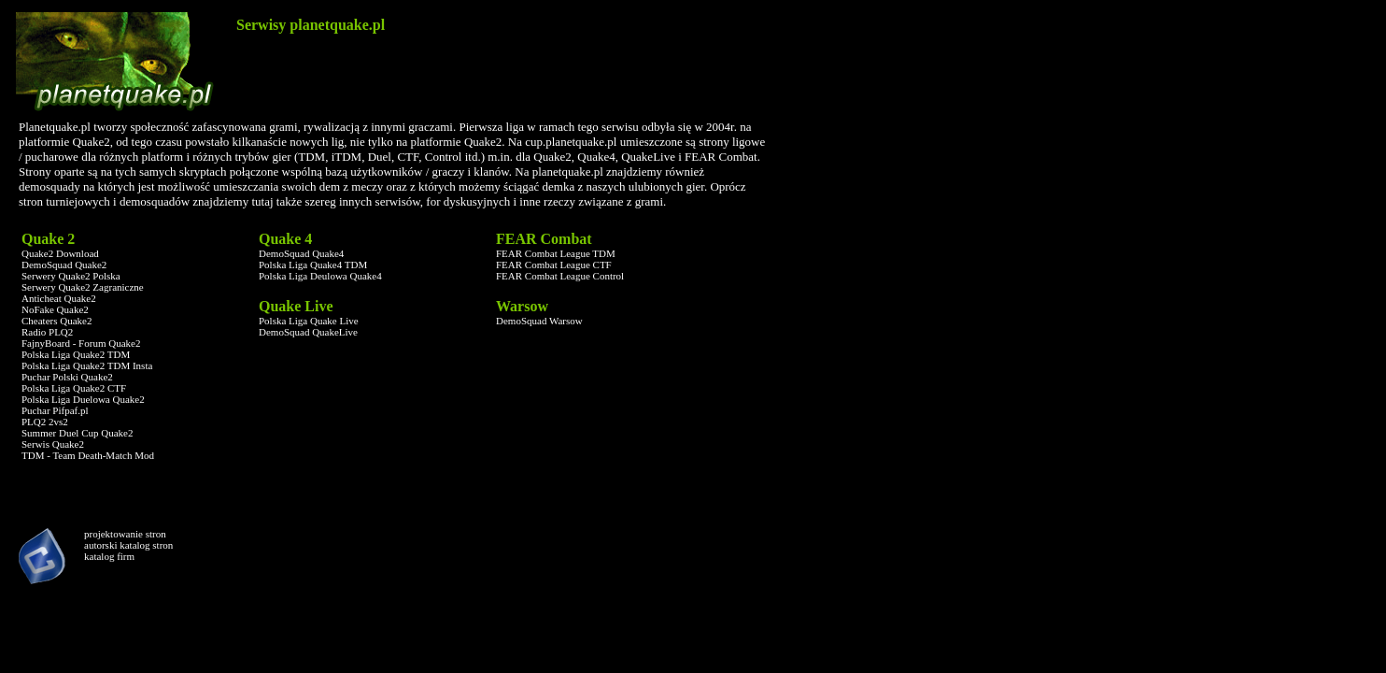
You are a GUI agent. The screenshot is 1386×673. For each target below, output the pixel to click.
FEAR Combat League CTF (554, 264)
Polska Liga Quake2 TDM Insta (86, 365)
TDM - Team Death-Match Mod (87, 455)
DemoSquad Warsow (539, 320)
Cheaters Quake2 (56, 320)
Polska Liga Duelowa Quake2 (83, 399)
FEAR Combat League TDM (555, 253)
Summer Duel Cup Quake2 (77, 432)
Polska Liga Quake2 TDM (75, 354)
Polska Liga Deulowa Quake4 (320, 275)
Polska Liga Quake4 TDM (313, 264)
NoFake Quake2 (55, 309)
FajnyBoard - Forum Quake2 (80, 343)
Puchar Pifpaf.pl (54, 410)
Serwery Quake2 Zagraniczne (82, 287)
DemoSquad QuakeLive (308, 331)
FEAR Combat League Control (560, 275)
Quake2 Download (60, 253)
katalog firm (109, 556)
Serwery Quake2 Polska (70, 275)
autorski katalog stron (128, 545)
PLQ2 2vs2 (44, 421)
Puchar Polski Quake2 (67, 376)
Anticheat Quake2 (58, 298)
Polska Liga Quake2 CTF (73, 388)
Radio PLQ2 (47, 331)
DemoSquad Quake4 (301, 253)
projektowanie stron (125, 533)
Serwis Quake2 (52, 444)
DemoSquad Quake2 (63, 264)
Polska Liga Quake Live (309, 320)
